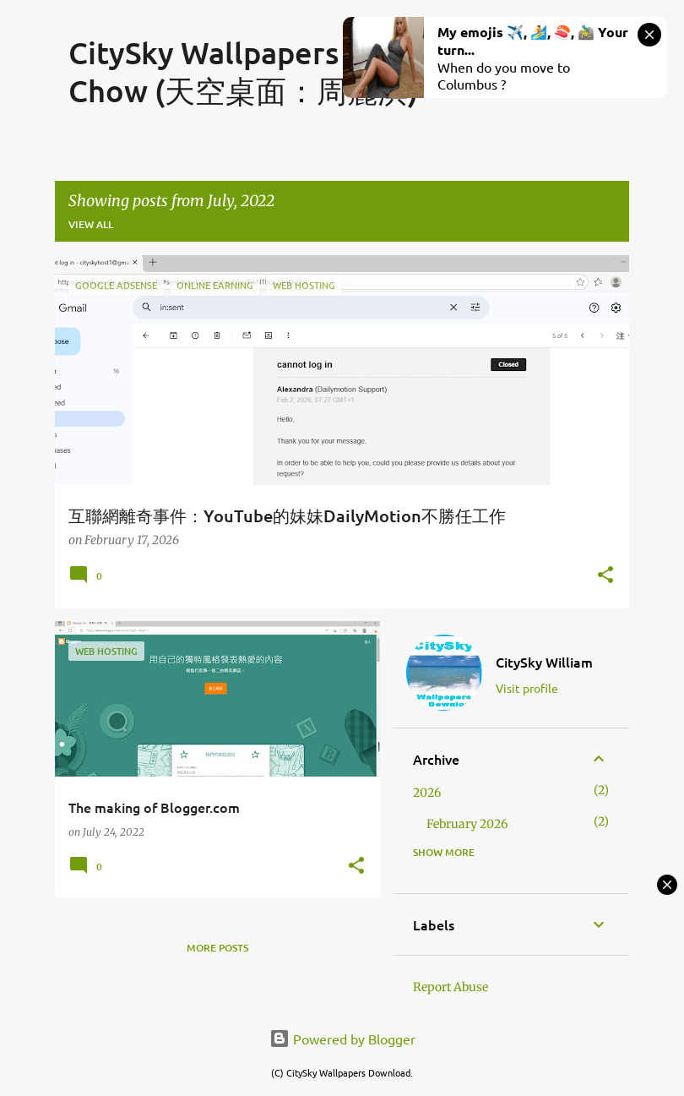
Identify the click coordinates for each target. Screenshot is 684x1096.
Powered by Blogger (342, 1038)
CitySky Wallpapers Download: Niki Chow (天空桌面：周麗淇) (314, 71)
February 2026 (467, 824)
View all (90, 224)
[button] (605, 575)
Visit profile (527, 687)
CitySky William (544, 661)
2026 (427, 792)
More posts (217, 948)
